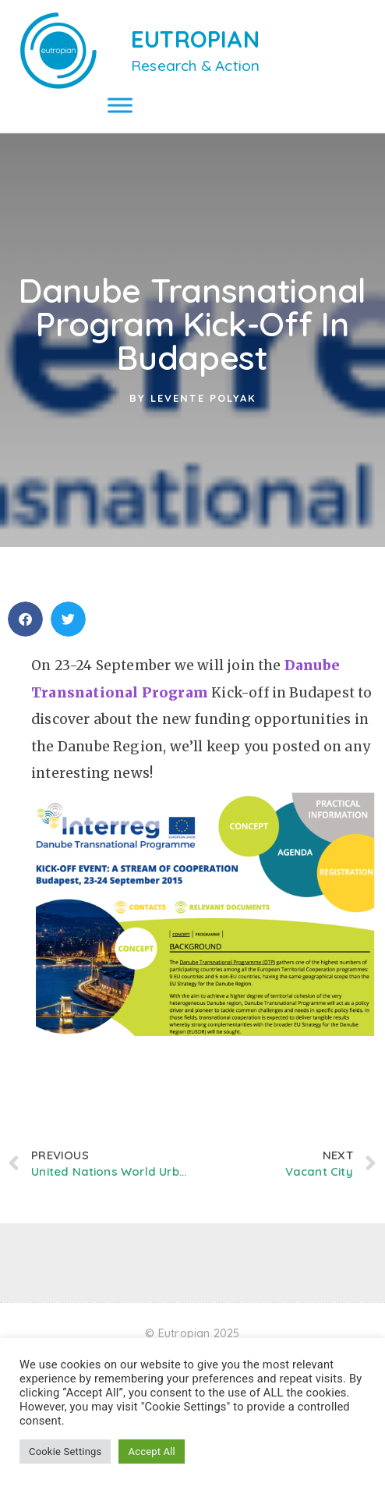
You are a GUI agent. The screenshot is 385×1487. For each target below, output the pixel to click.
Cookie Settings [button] (65, 1451)
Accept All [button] (151, 1451)
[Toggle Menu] (120, 105)
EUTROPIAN (195, 39)
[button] (25, 619)
